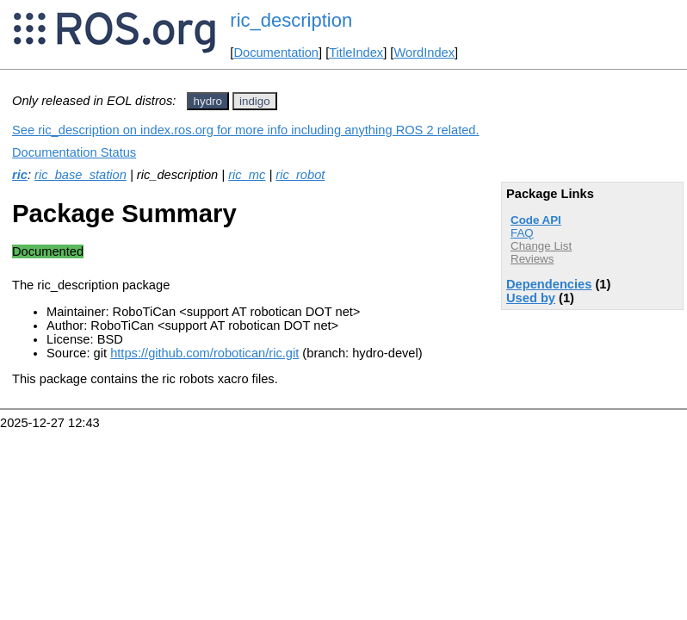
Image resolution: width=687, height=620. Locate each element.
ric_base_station (80, 175)
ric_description (291, 20)
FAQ (522, 232)
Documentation (276, 52)
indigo (254, 101)
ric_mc (246, 175)
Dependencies (548, 284)
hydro (208, 101)
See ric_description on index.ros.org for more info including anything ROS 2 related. (246, 130)
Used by (530, 298)
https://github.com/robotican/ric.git (204, 353)
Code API (536, 220)
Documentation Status (74, 152)
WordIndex (424, 52)
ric (20, 175)
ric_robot (300, 175)
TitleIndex (356, 52)
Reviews (532, 258)
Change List (541, 245)
